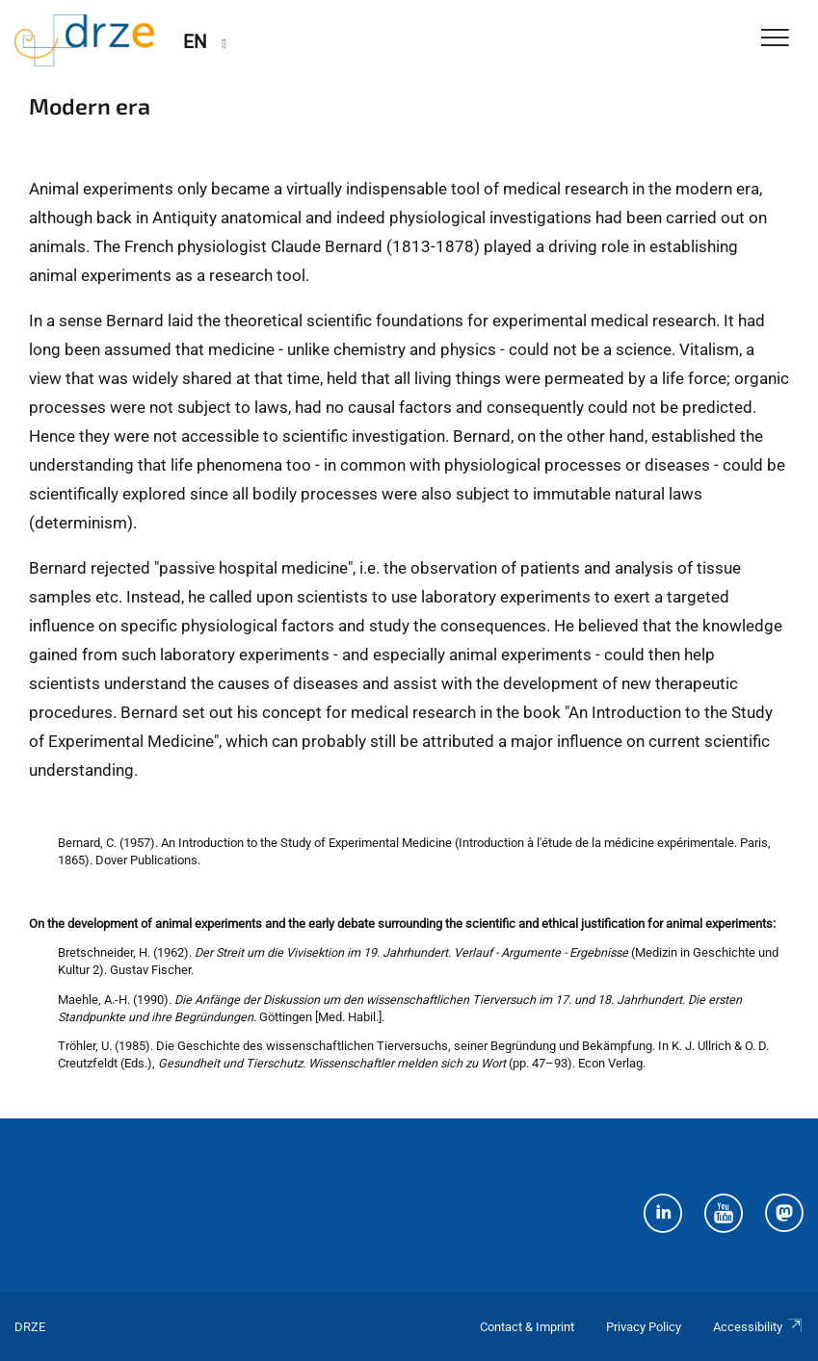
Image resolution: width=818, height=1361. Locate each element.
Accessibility (758, 1327)
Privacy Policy (643, 1327)
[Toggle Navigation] (775, 39)
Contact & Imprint (527, 1327)
